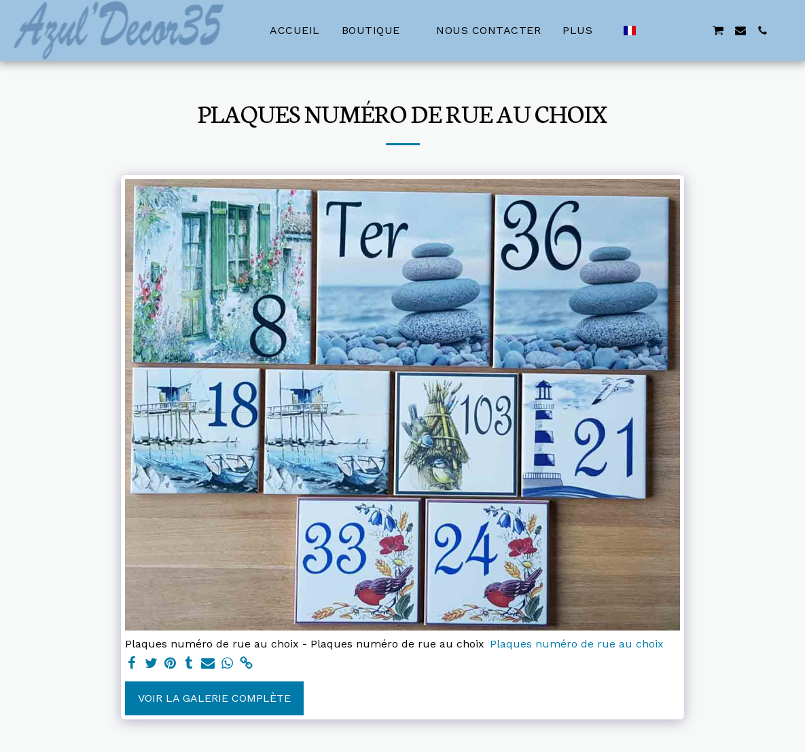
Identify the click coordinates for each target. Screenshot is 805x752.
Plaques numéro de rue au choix (577, 643)
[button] (652, 30)
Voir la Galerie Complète (214, 698)
